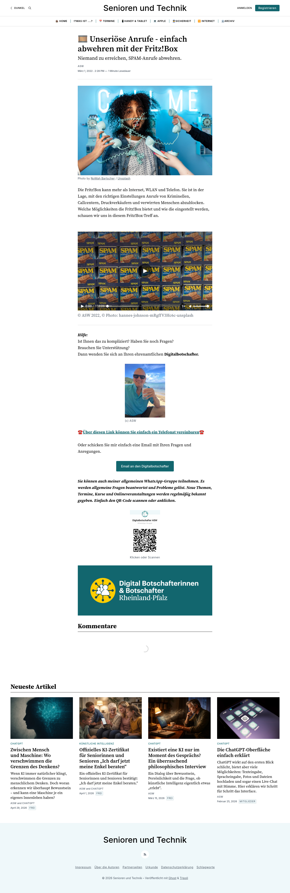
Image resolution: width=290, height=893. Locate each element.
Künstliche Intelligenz (96, 743)
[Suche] (29, 8)
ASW (81, 66)
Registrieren (267, 8)
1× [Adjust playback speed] (183, 306)
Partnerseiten (132, 867)
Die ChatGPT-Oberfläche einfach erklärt (243, 752)
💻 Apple (159, 21)
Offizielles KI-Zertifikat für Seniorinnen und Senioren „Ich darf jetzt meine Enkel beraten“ (104, 758)
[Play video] (145, 271)
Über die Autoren (106, 867)
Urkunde (151, 867)
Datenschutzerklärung (177, 867)
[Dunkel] (17, 8)
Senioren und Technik (145, 8)
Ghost (172, 878)
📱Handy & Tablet (134, 21)
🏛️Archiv (228, 21)
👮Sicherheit (181, 21)
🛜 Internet (206, 21)
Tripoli (184, 878)
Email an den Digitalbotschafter (145, 466)
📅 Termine (107, 21)
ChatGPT (16, 743)
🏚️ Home (61, 21)
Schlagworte (206, 867)
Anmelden (244, 7)
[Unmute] (190, 306)
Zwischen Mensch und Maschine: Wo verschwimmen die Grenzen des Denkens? (35, 758)
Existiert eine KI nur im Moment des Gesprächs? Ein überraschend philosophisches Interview (177, 758)
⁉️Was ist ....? (83, 21)
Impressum (83, 867)
